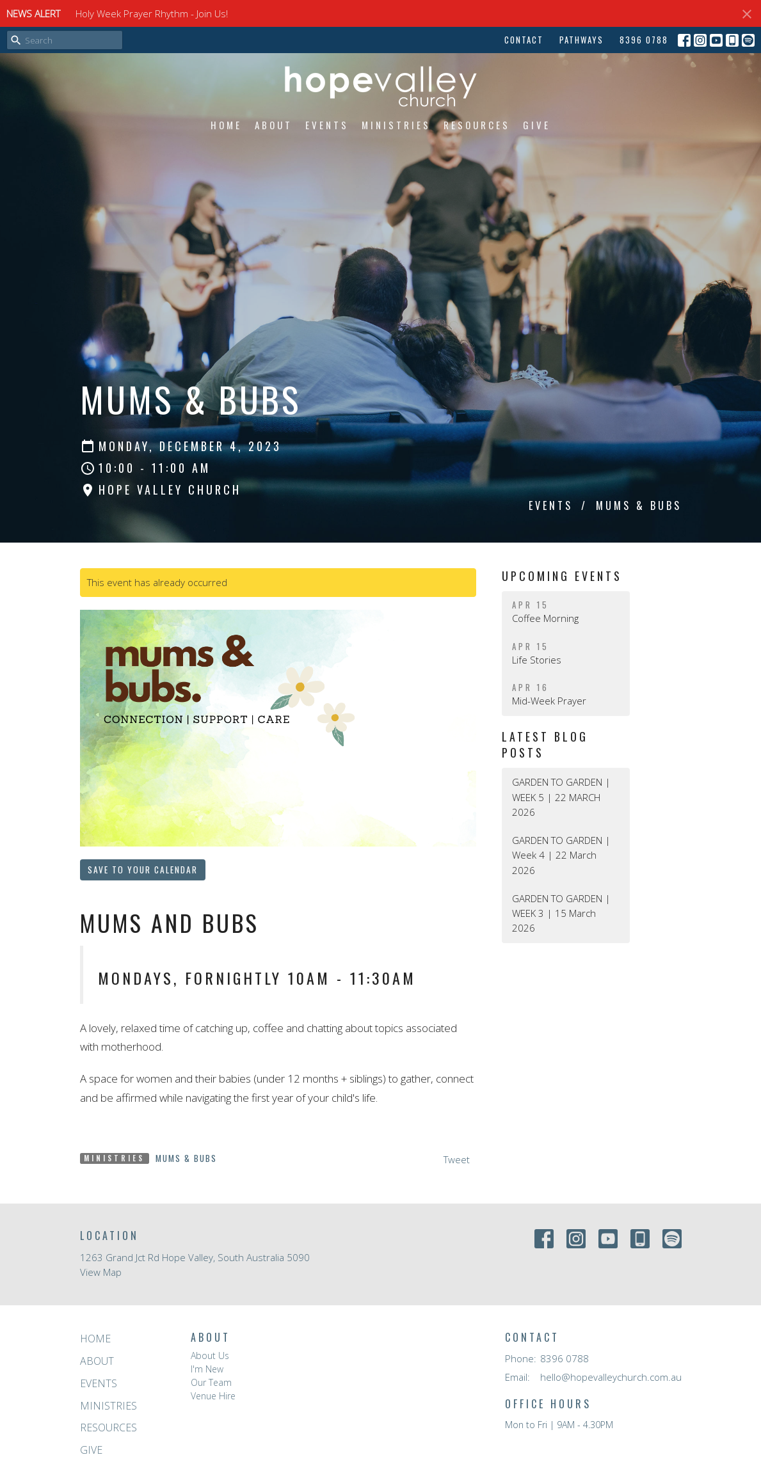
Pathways (581, 39)
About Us (210, 1355)
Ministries (396, 125)
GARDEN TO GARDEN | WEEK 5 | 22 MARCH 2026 (561, 796)
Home (226, 125)
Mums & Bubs (186, 1158)
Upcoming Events (562, 576)
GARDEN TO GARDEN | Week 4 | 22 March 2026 (561, 855)
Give (536, 125)
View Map (101, 1272)
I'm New (207, 1369)
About (273, 125)
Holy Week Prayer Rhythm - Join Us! (152, 13)
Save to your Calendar (143, 869)
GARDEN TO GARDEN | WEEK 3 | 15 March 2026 (561, 913)
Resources (477, 125)
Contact (523, 39)
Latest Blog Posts (545, 744)
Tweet (457, 1159)
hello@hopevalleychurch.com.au (611, 1377)
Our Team (211, 1382)
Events (327, 125)
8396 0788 (644, 39)
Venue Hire (213, 1396)
